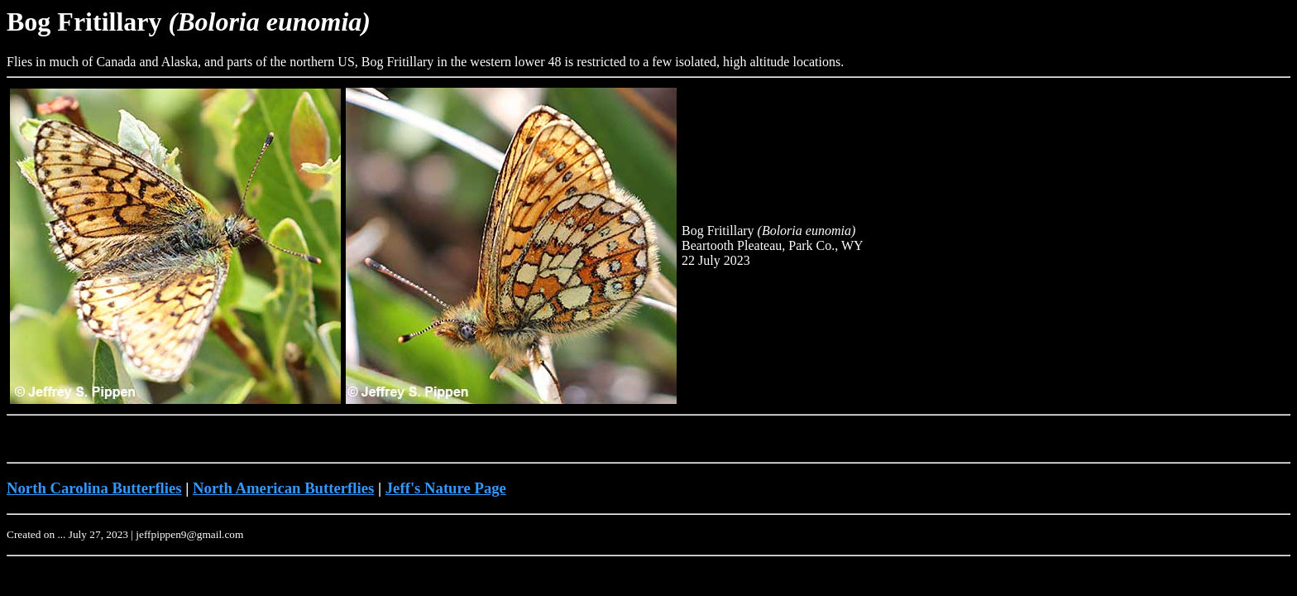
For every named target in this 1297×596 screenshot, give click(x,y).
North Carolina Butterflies (94, 488)
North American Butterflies (283, 488)
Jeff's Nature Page (445, 488)
